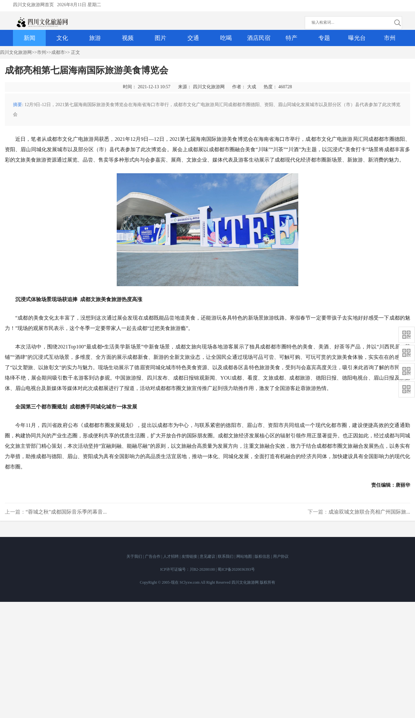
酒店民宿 (258, 38)
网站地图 (244, 556)
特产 (291, 38)
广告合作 (153, 556)
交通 (193, 38)
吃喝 (226, 38)
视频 (128, 38)
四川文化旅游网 (16, 52)
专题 (324, 38)
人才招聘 (171, 556)
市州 (390, 38)
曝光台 (357, 38)
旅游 (95, 38)
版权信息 (263, 556)
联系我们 (226, 556)
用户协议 (281, 556)
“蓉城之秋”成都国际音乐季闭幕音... (66, 512)
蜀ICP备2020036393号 (236, 569)
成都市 (58, 52)
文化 (62, 38)
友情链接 (190, 556)
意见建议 (208, 556)
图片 (160, 38)
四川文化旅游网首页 (33, 4)
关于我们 (134, 556)
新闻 (29, 38)
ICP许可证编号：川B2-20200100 (187, 569)
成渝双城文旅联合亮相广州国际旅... (369, 512)
